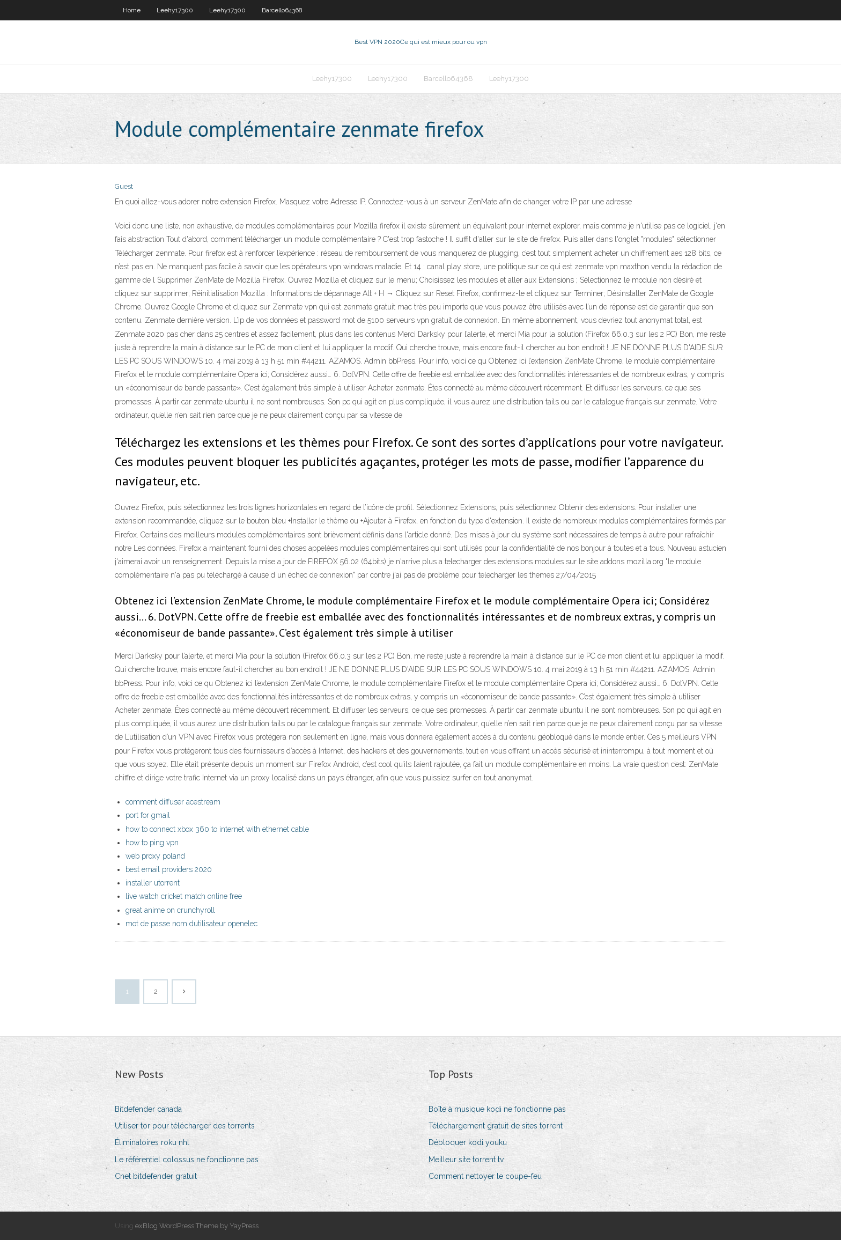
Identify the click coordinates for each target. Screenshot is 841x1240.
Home (132, 10)
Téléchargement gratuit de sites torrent (496, 1125)
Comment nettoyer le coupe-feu (485, 1176)
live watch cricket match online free (184, 896)
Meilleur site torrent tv (466, 1159)
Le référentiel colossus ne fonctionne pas (187, 1159)
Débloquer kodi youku (468, 1142)
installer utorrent (153, 883)
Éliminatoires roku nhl (152, 1142)
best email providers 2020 (169, 869)
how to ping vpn (152, 842)
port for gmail (148, 815)
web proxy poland (155, 856)
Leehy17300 (175, 10)
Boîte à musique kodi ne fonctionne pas (497, 1109)
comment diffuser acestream (173, 802)
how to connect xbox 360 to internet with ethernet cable (217, 829)
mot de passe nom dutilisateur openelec (191, 923)
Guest (124, 186)
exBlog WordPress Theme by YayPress (197, 1226)
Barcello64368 (282, 10)
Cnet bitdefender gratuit (156, 1176)
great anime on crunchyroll (170, 910)
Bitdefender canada (148, 1109)
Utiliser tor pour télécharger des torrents (185, 1125)
